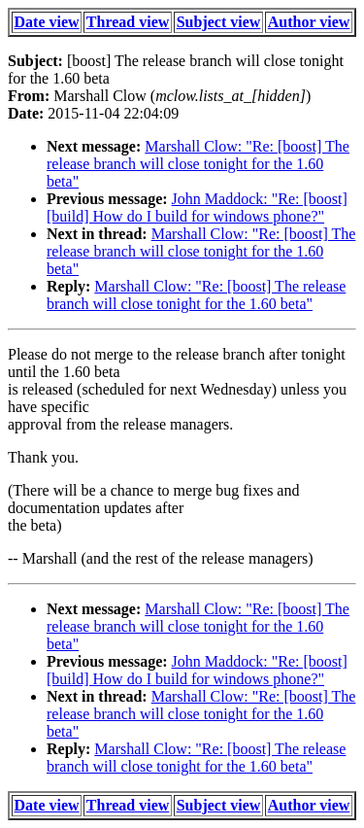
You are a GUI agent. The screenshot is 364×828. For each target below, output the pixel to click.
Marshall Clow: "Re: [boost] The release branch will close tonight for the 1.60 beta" (198, 164)
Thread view (127, 22)
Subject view (219, 22)
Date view (47, 22)
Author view (309, 22)
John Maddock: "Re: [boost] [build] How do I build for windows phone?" (197, 207)
